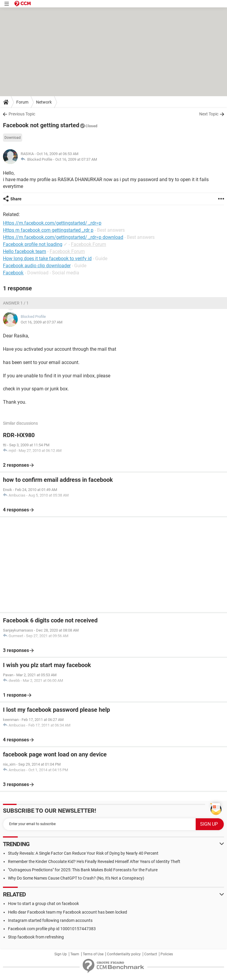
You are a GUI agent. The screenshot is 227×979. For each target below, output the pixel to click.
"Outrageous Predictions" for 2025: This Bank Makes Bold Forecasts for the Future (83, 869)
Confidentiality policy (124, 954)
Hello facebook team (24, 251)
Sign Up (60, 954)
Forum (22, 102)
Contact (150, 954)
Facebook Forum (88, 244)
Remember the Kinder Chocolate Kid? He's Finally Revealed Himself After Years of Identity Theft (94, 861)
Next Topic (208, 114)
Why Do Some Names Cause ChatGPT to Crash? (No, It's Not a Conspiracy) (76, 878)
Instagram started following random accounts (50, 920)
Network (44, 102)
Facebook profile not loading (32, 244)
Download (12, 138)
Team (74, 954)
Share (16, 199)
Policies (166, 954)
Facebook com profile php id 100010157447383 (52, 928)
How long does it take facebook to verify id (47, 258)
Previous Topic (22, 114)
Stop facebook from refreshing (36, 937)
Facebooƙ (13, 273)
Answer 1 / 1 (16, 303)
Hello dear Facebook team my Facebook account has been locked (67, 912)
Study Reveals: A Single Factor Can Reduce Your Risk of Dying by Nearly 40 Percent (83, 853)
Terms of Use (93, 954)
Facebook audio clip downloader (37, 265)
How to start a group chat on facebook (43, 903)
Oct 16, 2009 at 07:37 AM (76, 159)
